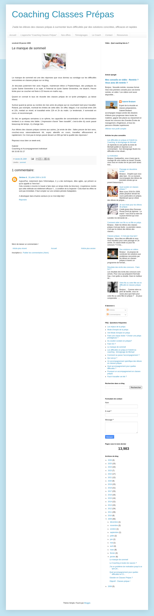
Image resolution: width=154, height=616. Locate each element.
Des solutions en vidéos (128, 249)
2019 (110, 484)
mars (112, 550)
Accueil (12, 35)
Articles (111, 310)
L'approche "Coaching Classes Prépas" (39, 35)
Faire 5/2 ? (111, 344)
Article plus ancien (88, 248)
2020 (110, 481)
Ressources (122, 35)
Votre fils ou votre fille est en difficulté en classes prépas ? (130, 285)
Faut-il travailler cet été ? (117, 377)
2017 (110, 491)
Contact (108, 35)
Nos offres (66, 35)
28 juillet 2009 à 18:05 (37, 177)
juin (111, 539)
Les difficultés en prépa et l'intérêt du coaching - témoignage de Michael (121, 351)
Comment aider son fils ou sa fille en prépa (124, 223)
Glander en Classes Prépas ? (121, 578)
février (113, 553)
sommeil (23, 162)
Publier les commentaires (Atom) (36, 253)
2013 (110, 505)
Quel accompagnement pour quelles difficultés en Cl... (124, 573)
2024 (110, 467)
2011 (110, 512)
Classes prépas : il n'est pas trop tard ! (122, 236)
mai (111, 543)
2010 (110, 515)
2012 (110, 509)
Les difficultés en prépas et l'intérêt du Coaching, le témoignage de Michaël (122, 141)
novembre (114, 525)
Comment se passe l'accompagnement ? (123, 355)
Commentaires (114, 315)
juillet (112, 536)
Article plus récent (20, 248)
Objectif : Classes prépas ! (120, 581)
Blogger (87, 603)
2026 (110, 460)
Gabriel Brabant (128, 102)
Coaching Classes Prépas (63, 14)
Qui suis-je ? (112, 358)
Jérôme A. (23, 177)
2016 (110, 495)
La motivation (112, 156)
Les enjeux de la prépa (116, 327)
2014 (110, 502)
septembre (114, 532)
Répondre (23, 200)
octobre (113, 529)
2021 (110, 477)
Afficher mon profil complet (115, 129)
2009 (110, 519)
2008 (110, 586)
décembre (114, 522)
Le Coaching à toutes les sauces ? (123, 563)
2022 (110, 474)
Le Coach (96, 35)
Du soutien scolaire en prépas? (119, 341)
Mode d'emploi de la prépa (117, 330)
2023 (110, 471)
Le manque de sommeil (116, 347)
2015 (110, 498)
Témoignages (81, 35)
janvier (113, 557)
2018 (110, 488)
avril (112, 546)
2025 (110, 464)
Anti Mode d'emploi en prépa (118, 333)
